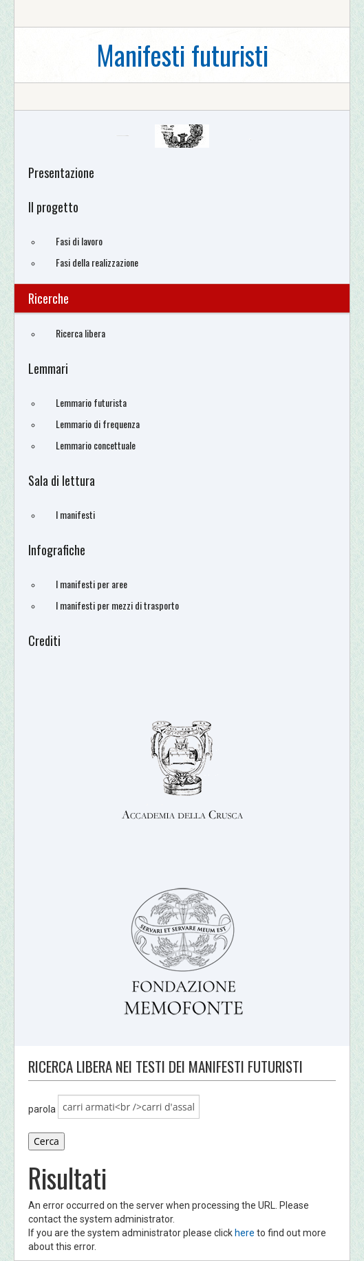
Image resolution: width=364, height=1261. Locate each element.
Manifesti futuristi (182, 54)
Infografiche (56, 550)
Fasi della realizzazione (97, 262)
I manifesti (75, 514)
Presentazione (61, 172)
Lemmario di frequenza (98, 423)
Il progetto (53, 207)
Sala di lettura (61, 480)
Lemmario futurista (91, 402)
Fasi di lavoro (79, 241)
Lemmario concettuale (96, 445)
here (245, 1232)
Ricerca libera (80, 333)
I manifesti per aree (91, 584)
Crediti (44, 640)
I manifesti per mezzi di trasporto (117, 605)
